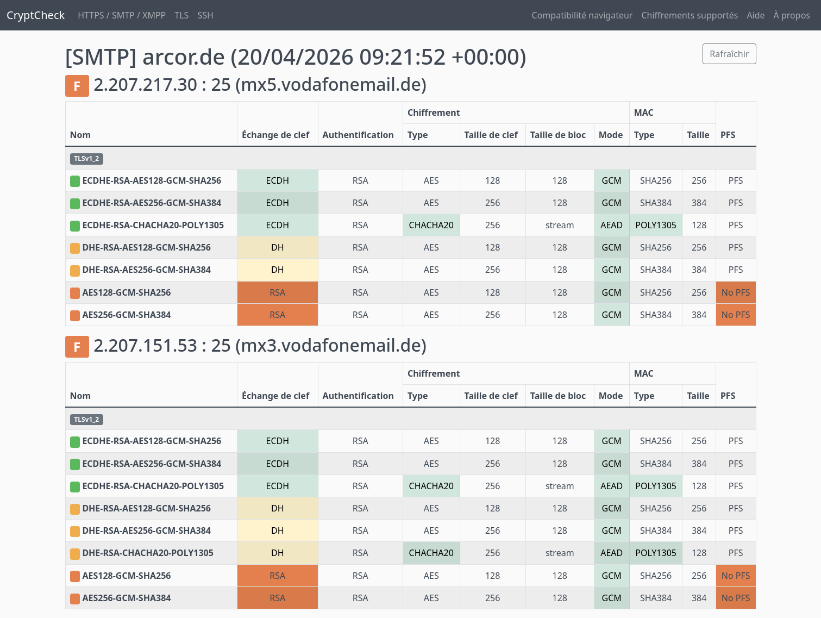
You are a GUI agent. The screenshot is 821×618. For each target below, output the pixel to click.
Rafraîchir (729, 54)
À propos (792, 15)
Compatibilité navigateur (582, 15)
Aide (755, 15)
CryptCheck (36, 15)
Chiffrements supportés (689, 15)
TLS (181, 15)
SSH (205, 15)
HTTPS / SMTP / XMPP (122, 15)
